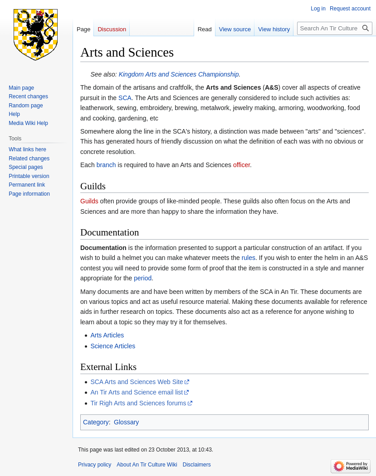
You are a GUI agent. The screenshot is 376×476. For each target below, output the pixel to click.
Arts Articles (107, 335)
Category (96, 422)
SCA (125, 97)
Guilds (89, 201)
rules (248, 257)
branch (106, 164)
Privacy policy (94, 465)
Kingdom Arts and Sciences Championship (179, 74)
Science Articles (112, 346)
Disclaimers (197, 465)
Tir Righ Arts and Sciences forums (138, 403)
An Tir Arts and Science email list (136, 392)
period (142, 278)
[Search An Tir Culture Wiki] (334, 28)
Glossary (126, 422)
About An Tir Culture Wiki (147, 465)
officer (241, 164)
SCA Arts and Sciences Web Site (136, 381)
